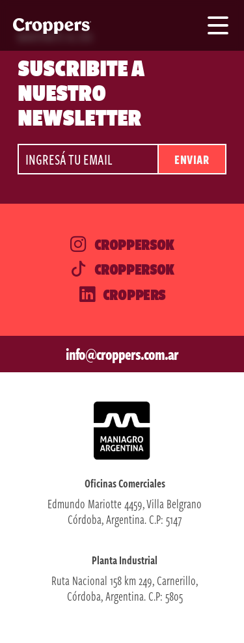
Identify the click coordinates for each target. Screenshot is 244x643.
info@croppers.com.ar (122, 354)
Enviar (191, 159)
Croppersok (122, 244)
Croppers (122, 294)
